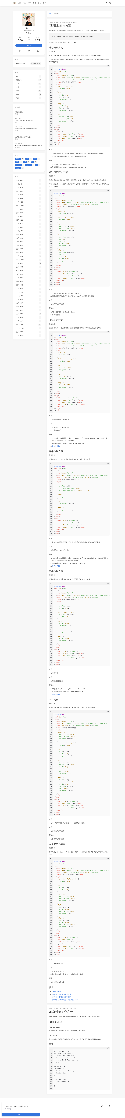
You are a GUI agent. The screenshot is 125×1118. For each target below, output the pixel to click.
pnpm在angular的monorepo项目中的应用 (28, 139)
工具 (18, 112)
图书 (34, 3)
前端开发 (58, 22)
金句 (39, 3)
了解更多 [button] (8, 1109)
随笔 (18, 133)
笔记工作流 (20, 111)
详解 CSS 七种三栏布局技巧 (61, 997)
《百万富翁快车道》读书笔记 (25, 118)
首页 (19, 3)
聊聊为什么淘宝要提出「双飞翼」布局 (65, 1000)
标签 (50, 14)
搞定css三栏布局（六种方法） (62, 994)
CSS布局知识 (56, 991)
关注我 (29, 45)
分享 (29, 3)
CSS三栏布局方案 (60, 25)
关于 (44, 3)
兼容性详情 (56, 446)
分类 (24, 3)
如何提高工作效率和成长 (24, 132)
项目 (18, 126)
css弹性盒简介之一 (61, 1011)
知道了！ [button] (20, 1114)
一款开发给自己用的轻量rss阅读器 (26, 125)
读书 (18, 119)
